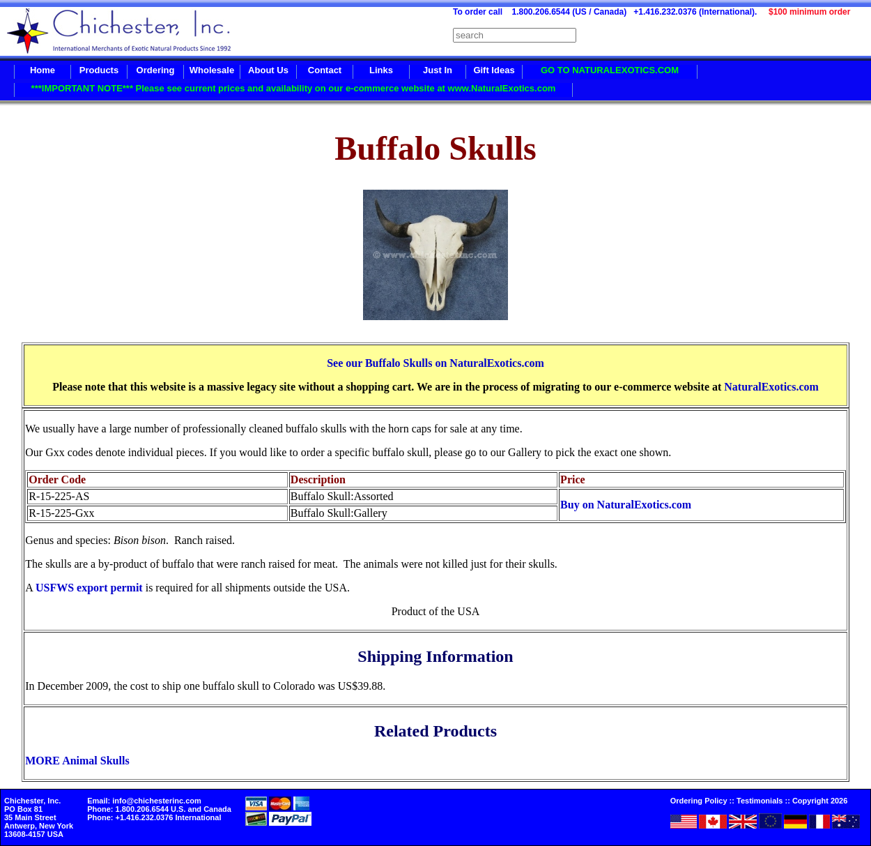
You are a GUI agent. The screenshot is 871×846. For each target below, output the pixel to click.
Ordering (156, 70)
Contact (324, 70)
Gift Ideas (493, 70)
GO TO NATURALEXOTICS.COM (610, 70)
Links (381, 70)
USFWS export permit (89, 588)
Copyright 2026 (819, 800)
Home (42, 70)
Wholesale (212, 70)
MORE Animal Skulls (77, 760)
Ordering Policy (698, 800)
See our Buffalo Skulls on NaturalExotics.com (435, 363)
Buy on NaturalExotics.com (625, 505)
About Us (268, 70)
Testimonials (760, 800)
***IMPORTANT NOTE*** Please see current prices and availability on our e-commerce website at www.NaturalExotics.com (293, 88)
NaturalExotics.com (771, 387)
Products (98, 70)
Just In (437, 70)
